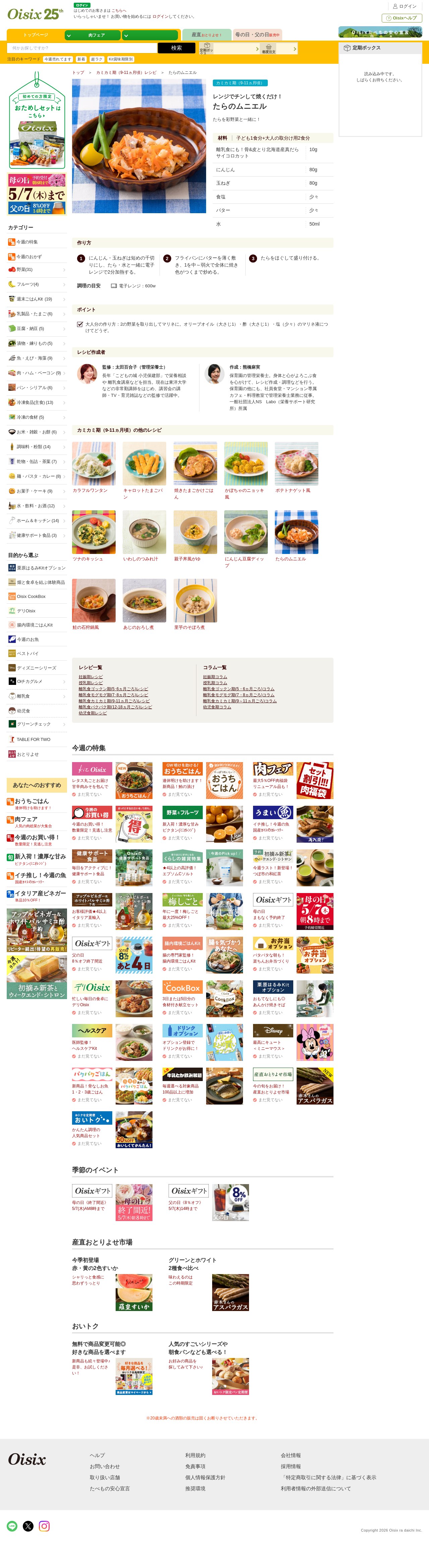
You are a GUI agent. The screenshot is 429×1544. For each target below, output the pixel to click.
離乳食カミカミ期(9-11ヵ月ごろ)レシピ (114, 701)
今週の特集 (26, 241)
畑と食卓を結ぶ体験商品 (36, 582)
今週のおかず (28, 256)
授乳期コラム (215, 683)
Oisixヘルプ (401, 18)
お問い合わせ (105, 1466)
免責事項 (195, 1466)
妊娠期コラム (215, 676)
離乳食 (19, 696)
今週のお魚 (23, 639)
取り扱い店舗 (105, 1477)
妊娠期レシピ (91, 676)
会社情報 (291, 1455)
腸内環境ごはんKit (30, 624)
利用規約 (195, 1455)
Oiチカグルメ (26, 681)
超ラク (97, 59)
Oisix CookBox (27, 596)
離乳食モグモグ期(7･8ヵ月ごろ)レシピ (113, 695)
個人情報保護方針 (205, 1477)
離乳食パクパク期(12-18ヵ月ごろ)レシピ (115, 707)
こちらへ (119, 10)
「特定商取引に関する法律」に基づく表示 (328, 1477)
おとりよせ (23, 754)
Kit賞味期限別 (121, 59)
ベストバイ (23, 653)
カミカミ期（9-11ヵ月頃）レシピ (126, 72)
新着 (81, 59)
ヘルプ (97, 1455)
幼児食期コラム (217, 707)
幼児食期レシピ (93, 713)
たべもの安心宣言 (110, 1488)
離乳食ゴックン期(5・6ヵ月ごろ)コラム (238, 689)
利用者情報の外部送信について (316, 1488)
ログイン (404, 6)
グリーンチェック (30, 724)
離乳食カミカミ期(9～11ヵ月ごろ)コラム (240, 701)
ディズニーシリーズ (32, 667)
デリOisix (22, 610)
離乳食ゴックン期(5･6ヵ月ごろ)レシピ (113, 689)
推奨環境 (195, 1488)
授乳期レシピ (91, 683)
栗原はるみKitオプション (37, 567)
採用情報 (291, 1466)
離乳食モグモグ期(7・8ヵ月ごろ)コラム (238, 695)
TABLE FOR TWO (29, 739)
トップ (78, 72)
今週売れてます (58, 59)
